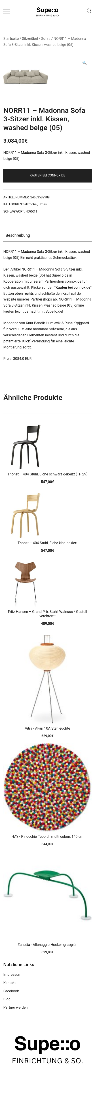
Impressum (12, 974)
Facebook (11, 991)
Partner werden (15, 1007)
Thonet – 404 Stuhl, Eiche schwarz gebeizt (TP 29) (48, 474)
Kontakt (9, 983)
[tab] (47, 235)
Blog (7, 999)
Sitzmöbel (30, 39)
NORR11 (31, 211)
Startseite (11, 39)
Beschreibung (18, 235)
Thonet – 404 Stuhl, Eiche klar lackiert (47, 543)
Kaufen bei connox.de (47, 175)
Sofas (45, 39)
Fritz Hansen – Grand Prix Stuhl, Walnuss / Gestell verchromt (47, 614)
